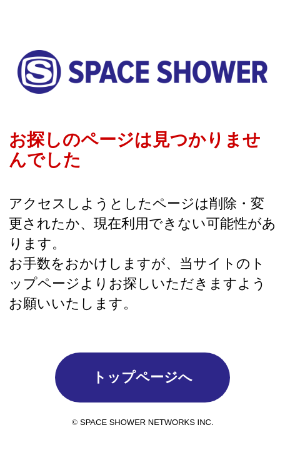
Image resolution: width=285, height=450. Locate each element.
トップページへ (142, 377)
